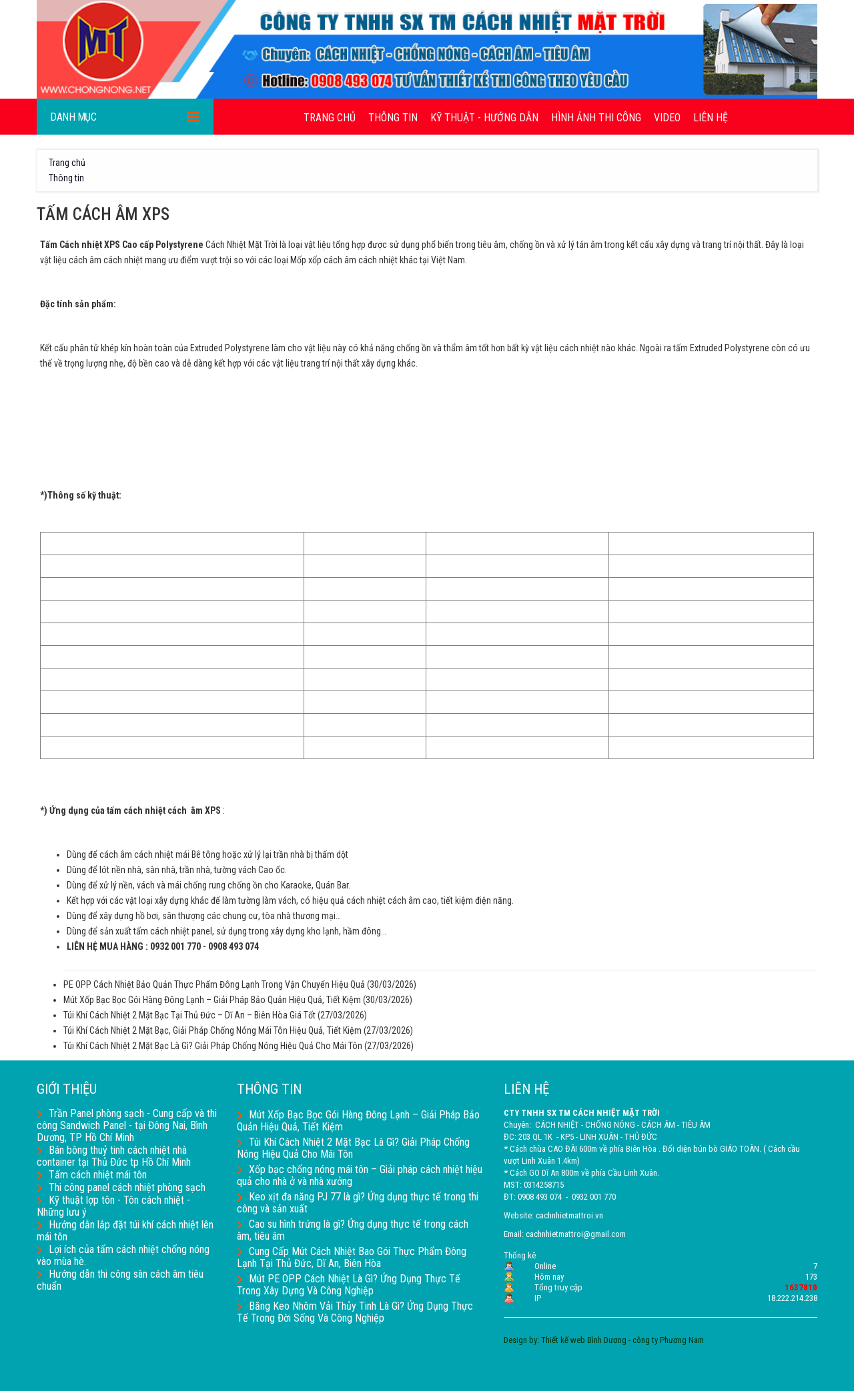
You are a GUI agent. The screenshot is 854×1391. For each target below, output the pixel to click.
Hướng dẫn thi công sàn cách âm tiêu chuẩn (120, 1280)
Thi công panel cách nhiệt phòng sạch (121, 1187)
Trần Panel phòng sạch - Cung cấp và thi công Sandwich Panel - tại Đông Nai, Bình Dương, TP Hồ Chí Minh (127, 1125)
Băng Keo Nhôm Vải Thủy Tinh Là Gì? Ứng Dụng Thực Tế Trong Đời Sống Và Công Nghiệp (355, 1312)
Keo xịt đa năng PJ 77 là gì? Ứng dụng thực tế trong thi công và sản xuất (357, 1202)
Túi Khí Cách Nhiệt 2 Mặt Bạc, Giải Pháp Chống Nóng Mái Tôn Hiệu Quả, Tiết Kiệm (212, 1030)
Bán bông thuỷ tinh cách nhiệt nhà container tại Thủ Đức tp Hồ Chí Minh (114, 1156)
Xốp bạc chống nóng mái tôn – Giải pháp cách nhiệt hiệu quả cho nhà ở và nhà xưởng (359, 1175)
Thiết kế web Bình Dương (583, 1340)
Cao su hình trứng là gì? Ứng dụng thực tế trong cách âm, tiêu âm (352, 1230)
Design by (520, 1340)
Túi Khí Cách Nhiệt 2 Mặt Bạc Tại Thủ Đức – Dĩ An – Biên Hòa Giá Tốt (189, 1015)
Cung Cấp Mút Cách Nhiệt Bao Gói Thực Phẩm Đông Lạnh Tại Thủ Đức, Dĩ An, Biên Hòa (351, 1257)
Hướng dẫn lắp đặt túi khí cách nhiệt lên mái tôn (125, 1230)
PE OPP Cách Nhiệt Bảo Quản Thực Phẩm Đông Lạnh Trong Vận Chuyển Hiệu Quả (214, 984)
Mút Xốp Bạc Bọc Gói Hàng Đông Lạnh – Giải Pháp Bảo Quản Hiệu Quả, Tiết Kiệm (212, 999)
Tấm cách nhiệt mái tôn (92, 1174)
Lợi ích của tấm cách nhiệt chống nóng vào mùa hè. (123, 1255)
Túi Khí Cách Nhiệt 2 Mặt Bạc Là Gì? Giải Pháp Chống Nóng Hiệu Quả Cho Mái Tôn (212, 1045)
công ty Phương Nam (668, 1340)
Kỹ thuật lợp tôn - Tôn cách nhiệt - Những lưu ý (113, 1206)
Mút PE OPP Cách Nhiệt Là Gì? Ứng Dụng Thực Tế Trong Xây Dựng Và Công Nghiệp (348, 1284)
